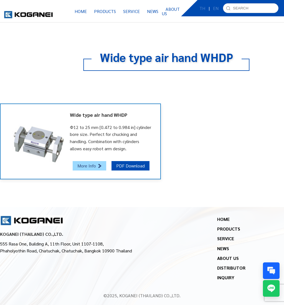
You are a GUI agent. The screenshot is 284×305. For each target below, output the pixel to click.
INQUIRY (225, 277)
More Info (89, 166)
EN (216, 11)
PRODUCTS (228, 229)
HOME (81, 11)
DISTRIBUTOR (231, 268)
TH (202, 11)
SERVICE (225, 238)
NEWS (223, 248)
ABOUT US (228, 258)
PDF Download (130, 166)
